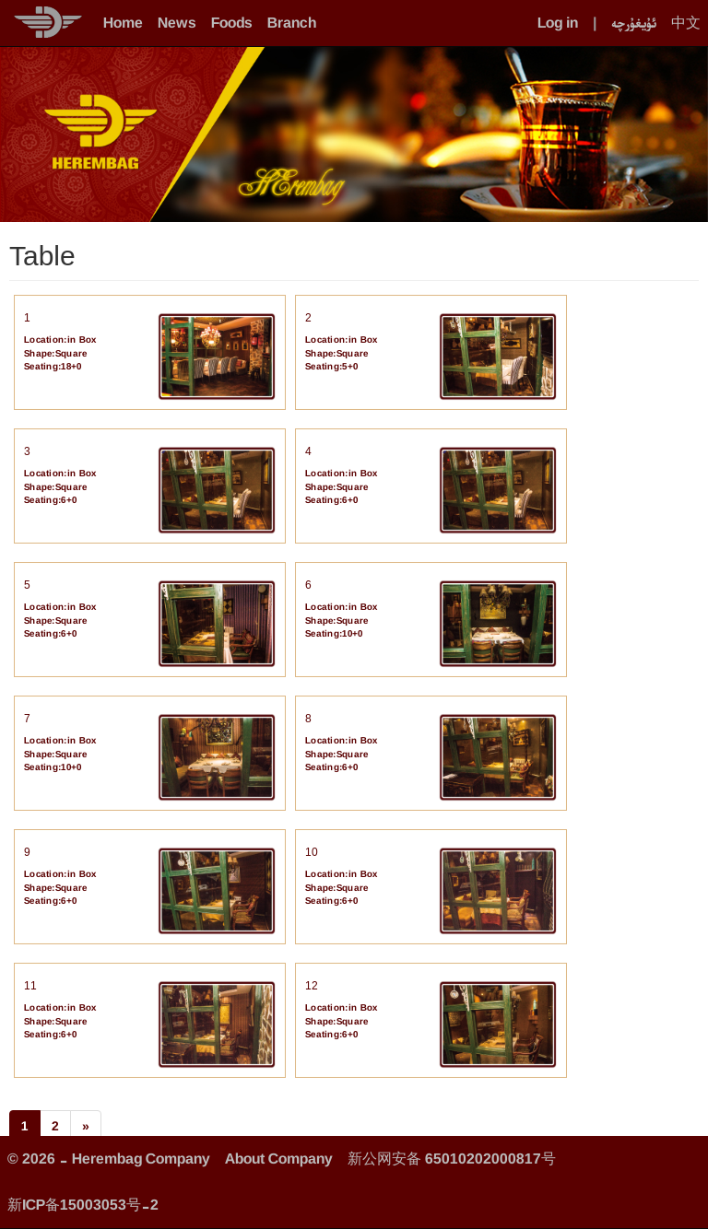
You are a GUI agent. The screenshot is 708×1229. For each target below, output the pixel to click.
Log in (557, 22)
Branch (291, 22)
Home (123, 22)
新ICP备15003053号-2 (83, 1204)
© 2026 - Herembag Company (108, 1158)
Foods (232, 22)
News (177, 22)
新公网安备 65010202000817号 (452, 1158)
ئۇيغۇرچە (633, 22)
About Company (279, 1158)
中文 (686, 22)
